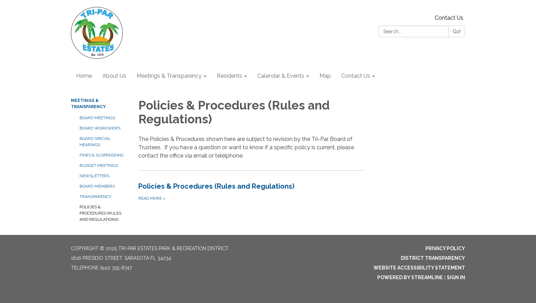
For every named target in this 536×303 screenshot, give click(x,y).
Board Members (97, 186)
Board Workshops (100, 128)
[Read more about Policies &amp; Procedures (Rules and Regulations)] (251, 191)
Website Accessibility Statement (419, 268)
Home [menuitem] (84, 76)
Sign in (456, 277)
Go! (457, 31)
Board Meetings (97, 117)
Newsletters (94, 175)
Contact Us (449, 18)
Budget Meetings (99, 165)
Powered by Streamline (410, 277)
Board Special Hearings (95, 141)
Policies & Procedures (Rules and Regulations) (100, 213)
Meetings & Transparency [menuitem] (169, 76)
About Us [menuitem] (114, 76)
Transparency (95, 196)
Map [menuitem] (325, 76)
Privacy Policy (445, 248)
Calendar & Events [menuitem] (280, 76)
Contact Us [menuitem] (355, 76)
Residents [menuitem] (229, 76)
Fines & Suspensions (101, 155)
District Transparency (433, 258)
